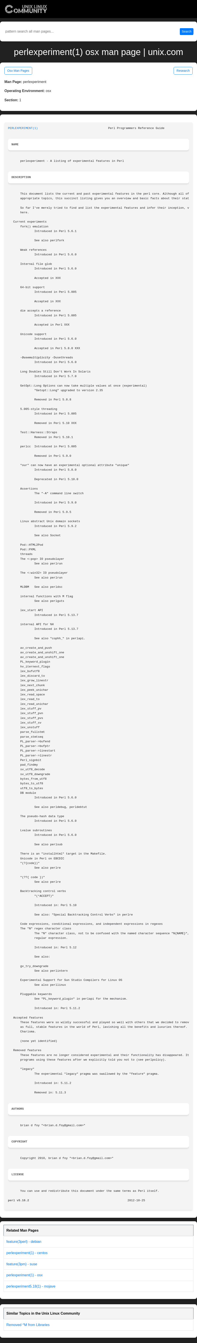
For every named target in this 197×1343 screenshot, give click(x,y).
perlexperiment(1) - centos (27, 1253)
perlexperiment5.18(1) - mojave (30, 1286)
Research (183, 70)
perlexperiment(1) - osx (24, 1275)
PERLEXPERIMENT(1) (23, 128)
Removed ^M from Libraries (28, 1325)
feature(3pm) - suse (21, 1264)
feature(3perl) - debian (23, 1242)
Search (186, 31)
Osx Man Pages (18, 70)
